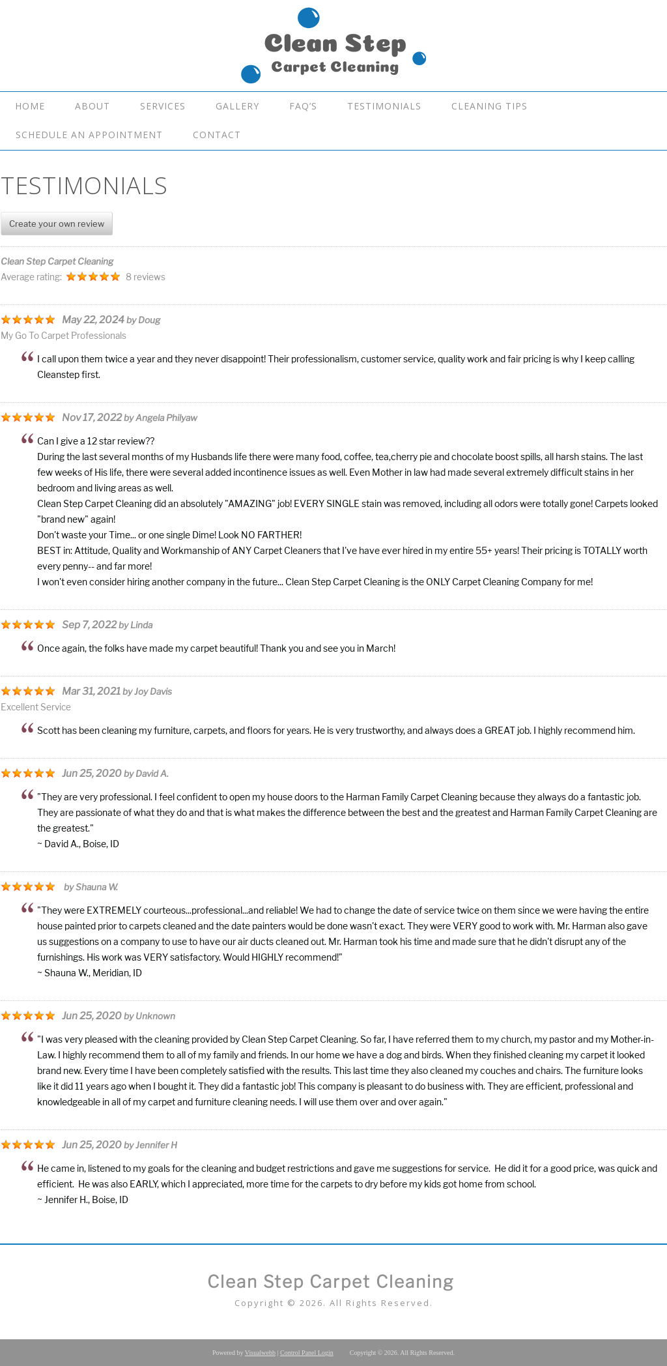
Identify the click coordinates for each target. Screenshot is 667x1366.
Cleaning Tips (489, 106)
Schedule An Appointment (89, 134)
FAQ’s (303, 106)
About (92, 106)
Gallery (237, 106)
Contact (217, 134)
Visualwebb (260, 1352)
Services (163, 106)
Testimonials (384, 106)
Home (30, 106)
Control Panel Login (307, 1352)
